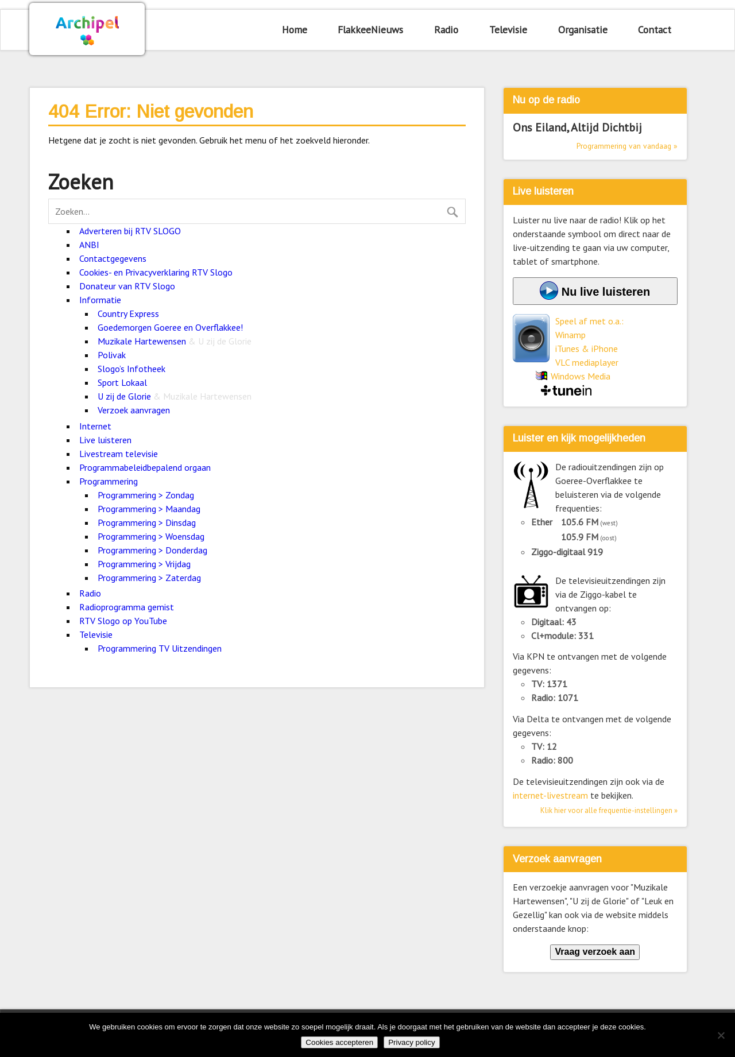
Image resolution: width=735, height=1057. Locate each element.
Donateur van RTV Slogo (127, 286)
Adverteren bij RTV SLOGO (130, 231)
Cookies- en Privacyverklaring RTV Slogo (156, 272)
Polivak (112, 355)
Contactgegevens (112, 258)
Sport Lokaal (122, 382)
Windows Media (580, 376)
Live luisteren (105, 440)
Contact (654, 29)
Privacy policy (411, 1042)
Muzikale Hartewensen (175, 341)
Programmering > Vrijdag (144, 564)
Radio (446, 29)
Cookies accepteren (339, 1042)
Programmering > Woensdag (151, 536)
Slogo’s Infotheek (131, 368)
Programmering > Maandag (149, 508)
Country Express (128, 313)
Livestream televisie (118, 453)
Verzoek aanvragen (134, 410)
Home (294, 29)
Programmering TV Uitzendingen (160, 648)
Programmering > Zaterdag (149, 577)
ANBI (89, 244)
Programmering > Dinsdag (147, 522)
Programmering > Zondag (146, 495)
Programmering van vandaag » (627, 146)
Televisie (508, 29)
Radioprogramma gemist (126, 607)
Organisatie (583, 29)
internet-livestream (550, 795)
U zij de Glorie (175, 396)
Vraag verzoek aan (595, 952)
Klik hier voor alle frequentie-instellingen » (609, 810)
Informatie (100, 299)
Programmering (108, 481)
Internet (95, 426)
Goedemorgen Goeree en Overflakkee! (170, 327)
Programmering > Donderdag (152, 550)
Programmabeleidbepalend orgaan (145, 467)
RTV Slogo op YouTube (123, 620)
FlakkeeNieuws (370, 29)
